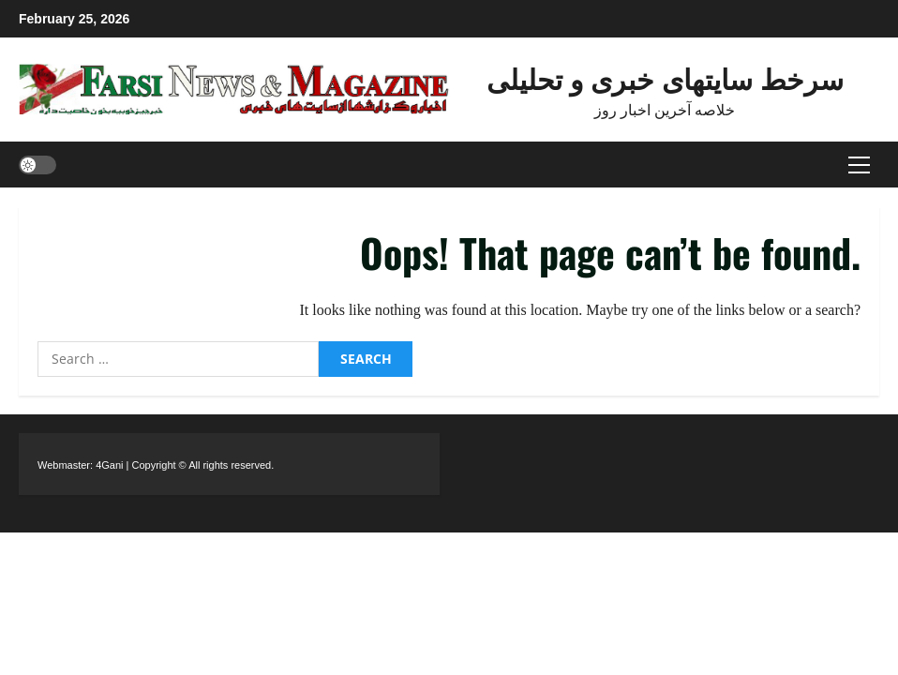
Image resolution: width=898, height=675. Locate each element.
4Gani (109, 465)
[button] (859, 164)
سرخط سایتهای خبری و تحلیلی (665, 77)
